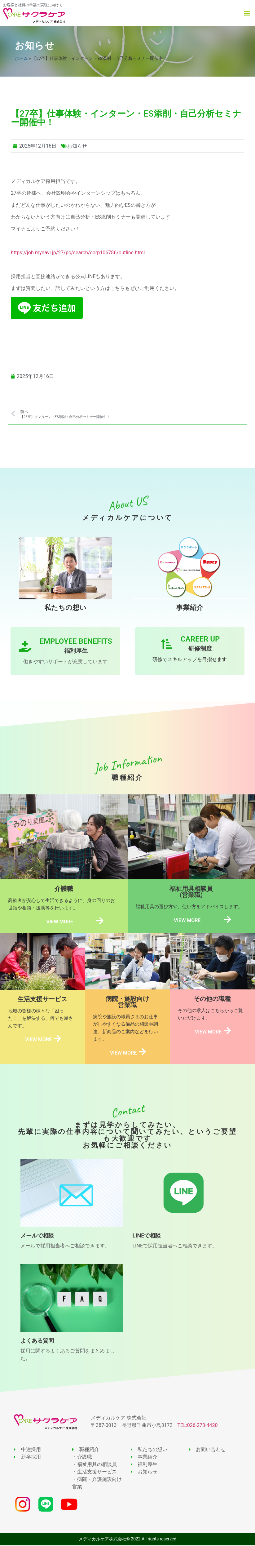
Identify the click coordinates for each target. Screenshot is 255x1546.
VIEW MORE (59, 922)
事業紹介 (189, 607)
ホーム (21, 58)
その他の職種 (212, 999)
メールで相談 (37, 1236)
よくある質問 (37, 1341)
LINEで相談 (147, 1236)
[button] (247, 13)
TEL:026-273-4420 (198, 1426)
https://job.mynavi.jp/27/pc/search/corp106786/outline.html (78, 252)
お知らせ (35, 45)
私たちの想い (65, 607)
